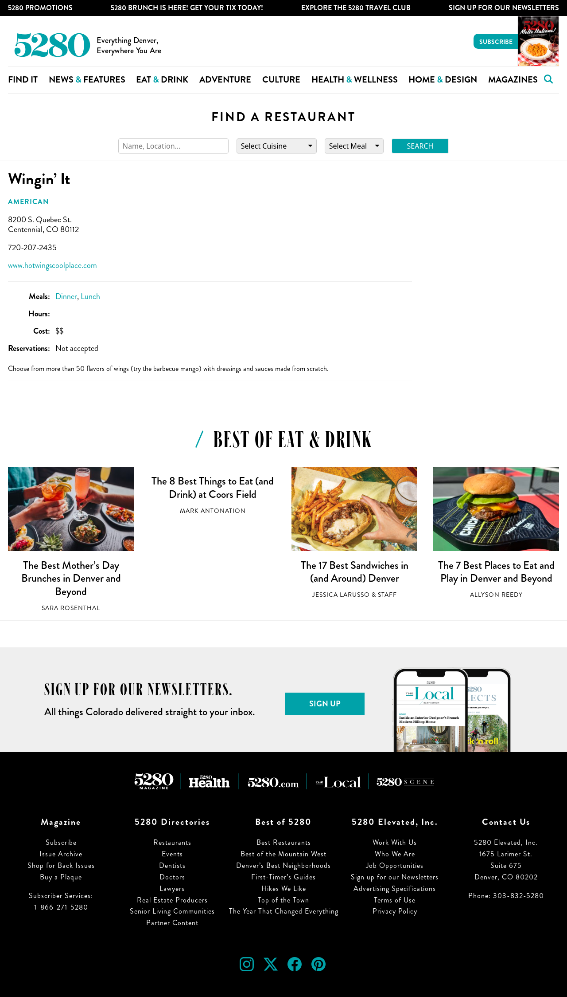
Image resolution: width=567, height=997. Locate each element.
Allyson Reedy (496, 595)
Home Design (442, 79)
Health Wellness (354, 79)
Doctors (172, 877)
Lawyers (172, 888)
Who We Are (395, 854)
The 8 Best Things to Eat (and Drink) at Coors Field (212, 487)
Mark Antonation (213, 511)
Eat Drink (162, 79)
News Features (87, 79)
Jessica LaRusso (341, 595)
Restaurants (172, 842)
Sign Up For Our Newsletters (504, 8)
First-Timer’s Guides (283, 877)
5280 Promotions (40, 8)
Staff (387, 595)
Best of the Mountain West (283, 854)
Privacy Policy (395, 911)
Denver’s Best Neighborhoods (283, 865)
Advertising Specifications (394, 888)
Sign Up (325, 703)
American (28, 202)
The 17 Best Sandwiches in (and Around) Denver (354, 572)
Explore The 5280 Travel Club (356, 8)
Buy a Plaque (61, 877)
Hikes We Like (283, 888)
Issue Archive (60, 854)
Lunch (90, 296)
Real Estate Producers (172, 900)
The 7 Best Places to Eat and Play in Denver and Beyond (496, 572)
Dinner (66, 296)
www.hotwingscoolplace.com (52, 265)
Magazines (513, 79)
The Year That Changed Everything (283, 911)
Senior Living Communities (172, 911)
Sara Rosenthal (71, 608)
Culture (281, 79)
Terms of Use (395, 900)
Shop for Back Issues (61, 865)
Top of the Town (283, 900)
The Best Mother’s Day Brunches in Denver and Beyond (71, 578)
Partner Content (172, 923)
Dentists (172, 865)
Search (420, 146)
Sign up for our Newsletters (395, 877)
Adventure (225, 79)
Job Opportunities (394, 865)
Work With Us (395, 842)
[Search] (173, 146)
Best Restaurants (283, 842)
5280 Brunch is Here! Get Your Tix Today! (187, 8)
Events (172, 854)
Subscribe (496, 41)
